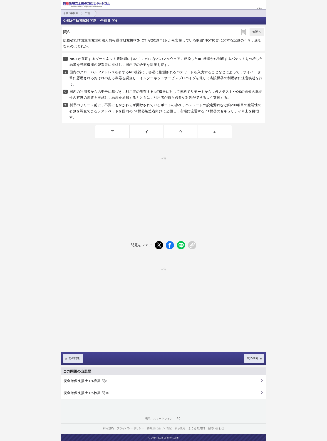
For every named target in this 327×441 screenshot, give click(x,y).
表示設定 (180, 428)
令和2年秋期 (70, 13)
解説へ (257, 31)
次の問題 (252, 358)
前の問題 (74, 358)
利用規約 (108, 428)
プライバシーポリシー (130, 428)
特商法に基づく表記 (159, 428)
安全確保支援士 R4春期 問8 (85, 381)
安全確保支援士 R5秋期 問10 (86, 393)
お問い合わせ (216, 428)
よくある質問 (196, 428)
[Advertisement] (163, 191)
